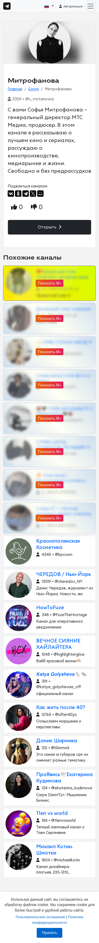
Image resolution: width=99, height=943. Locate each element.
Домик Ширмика (56, 740)
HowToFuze (50, 607)
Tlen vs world (52, 813)
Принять (49, 933)
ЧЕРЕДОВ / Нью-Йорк (63, 574)
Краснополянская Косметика (58, 544)
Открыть (49, 227)
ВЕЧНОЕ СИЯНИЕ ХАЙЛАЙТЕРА (58, 644)
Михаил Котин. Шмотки (54, 850)
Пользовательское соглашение (40, 917)
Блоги (33, 89)
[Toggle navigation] (90, 6)
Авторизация (71, 6)
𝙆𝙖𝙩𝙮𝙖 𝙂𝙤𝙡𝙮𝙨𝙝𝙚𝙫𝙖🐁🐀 (61, 674)
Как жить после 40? (60, 707)
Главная (15, 89)
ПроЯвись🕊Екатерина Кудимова (64, 778)
